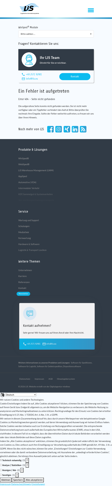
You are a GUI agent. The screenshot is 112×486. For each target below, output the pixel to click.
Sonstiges (6, 475)
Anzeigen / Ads (9, 470)
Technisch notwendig (11, 460)
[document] (56, 428)
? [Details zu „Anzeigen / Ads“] (21, 470)
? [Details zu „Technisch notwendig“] (27, 460)
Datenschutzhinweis (21, 484)
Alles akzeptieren (34, 479)
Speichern (18, 479)
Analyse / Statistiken (11, 465)
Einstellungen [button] (38, 484)
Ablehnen (5, 479)
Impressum (5, 484)
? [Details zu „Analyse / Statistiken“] (27, 465)
